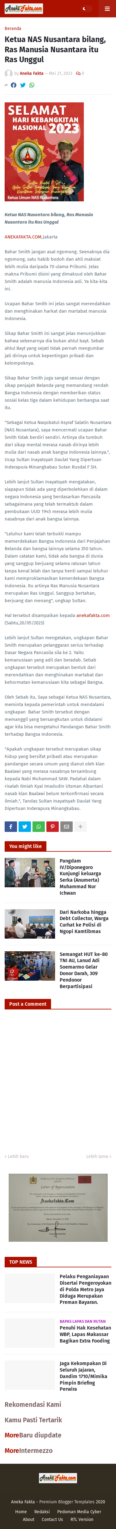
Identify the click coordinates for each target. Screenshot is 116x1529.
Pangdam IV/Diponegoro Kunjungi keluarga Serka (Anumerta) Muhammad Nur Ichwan (80, 877)
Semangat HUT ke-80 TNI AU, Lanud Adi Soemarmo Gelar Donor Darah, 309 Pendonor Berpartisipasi (84, 970)
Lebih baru (18, 1156)
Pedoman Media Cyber (79, 1511)
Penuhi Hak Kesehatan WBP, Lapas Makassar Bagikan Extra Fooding (85, 1334)
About (28, 1519)
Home (21, 1511)
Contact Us (52, 1519)
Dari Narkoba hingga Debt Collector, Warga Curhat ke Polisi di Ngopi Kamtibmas (84, 921)
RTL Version (82, 1519)
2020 (100, 1502)
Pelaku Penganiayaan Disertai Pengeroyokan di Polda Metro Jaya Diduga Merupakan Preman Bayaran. (85, 1289)
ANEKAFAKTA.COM (23, 237)
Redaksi (42, 1511)
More (12, 1435)
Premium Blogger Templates (67, 1502)
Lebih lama (97, 1156)
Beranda (13, 29)
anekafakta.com (93, 615)
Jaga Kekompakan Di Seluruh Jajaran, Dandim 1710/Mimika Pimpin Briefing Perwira (83, 1376)
